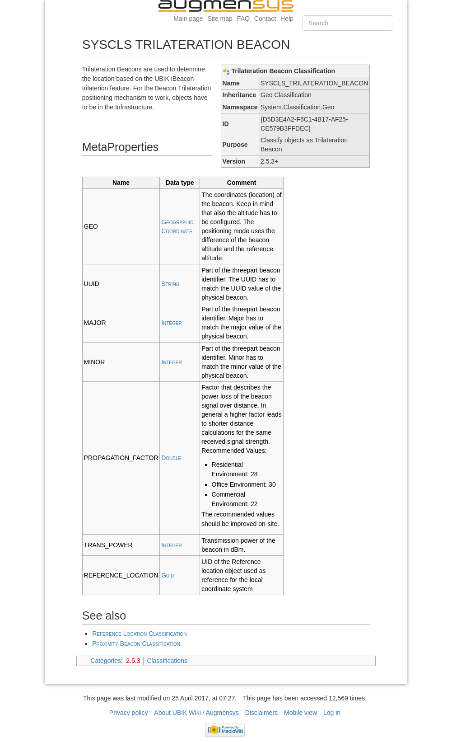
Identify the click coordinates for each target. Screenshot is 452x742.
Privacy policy (128, 712)
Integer (171, 322)
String (170, 283)
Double (171, 457)
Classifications (167, 660)
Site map (220, 18)
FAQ (243, 18)
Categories (105, 660)
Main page (188, 18)
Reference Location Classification (139, 633)
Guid (167, 575)
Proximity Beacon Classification (136, 643)
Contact (265, 18)
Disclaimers (261, 712)
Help (287, 18)
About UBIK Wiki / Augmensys (196, 712)
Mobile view (300, 712)
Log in (331, 712)
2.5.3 (133, 660)
